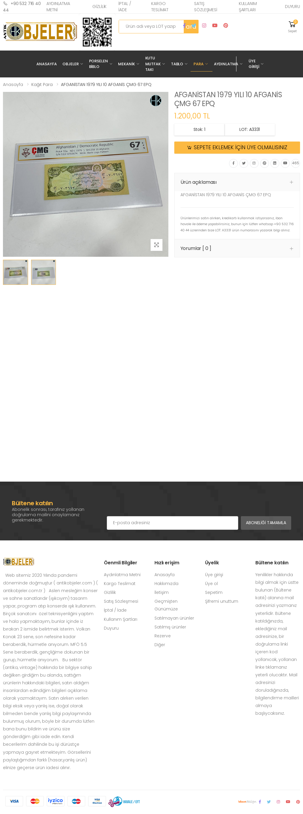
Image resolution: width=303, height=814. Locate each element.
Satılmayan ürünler (174, 618)
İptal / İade (124, 7)
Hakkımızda (166, 583)
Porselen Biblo (98, 64)
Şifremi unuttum (221, 601)
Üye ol (211, 583)
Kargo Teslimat (159, 7)
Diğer (159, 645)
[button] (292, 26)
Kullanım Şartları (248, 7)
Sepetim (214, 592)
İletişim (161, 592)
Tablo (177, 64)
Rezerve (162, 636)
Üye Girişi (254, 64)
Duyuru (292, 6)
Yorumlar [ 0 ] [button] (196, 248)
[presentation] (152, 504)
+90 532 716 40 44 (22, 6)
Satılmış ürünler (170, 627)
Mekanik (126, 64)
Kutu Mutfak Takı (153, 63)
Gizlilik (99, 6)
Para (198, 64)
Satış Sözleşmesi (205, 7)
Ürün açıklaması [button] (198, 182)
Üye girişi (214, 575)
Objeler (70, 64)
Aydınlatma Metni (58, 7)
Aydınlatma (226, 64)
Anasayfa (46, 64)
